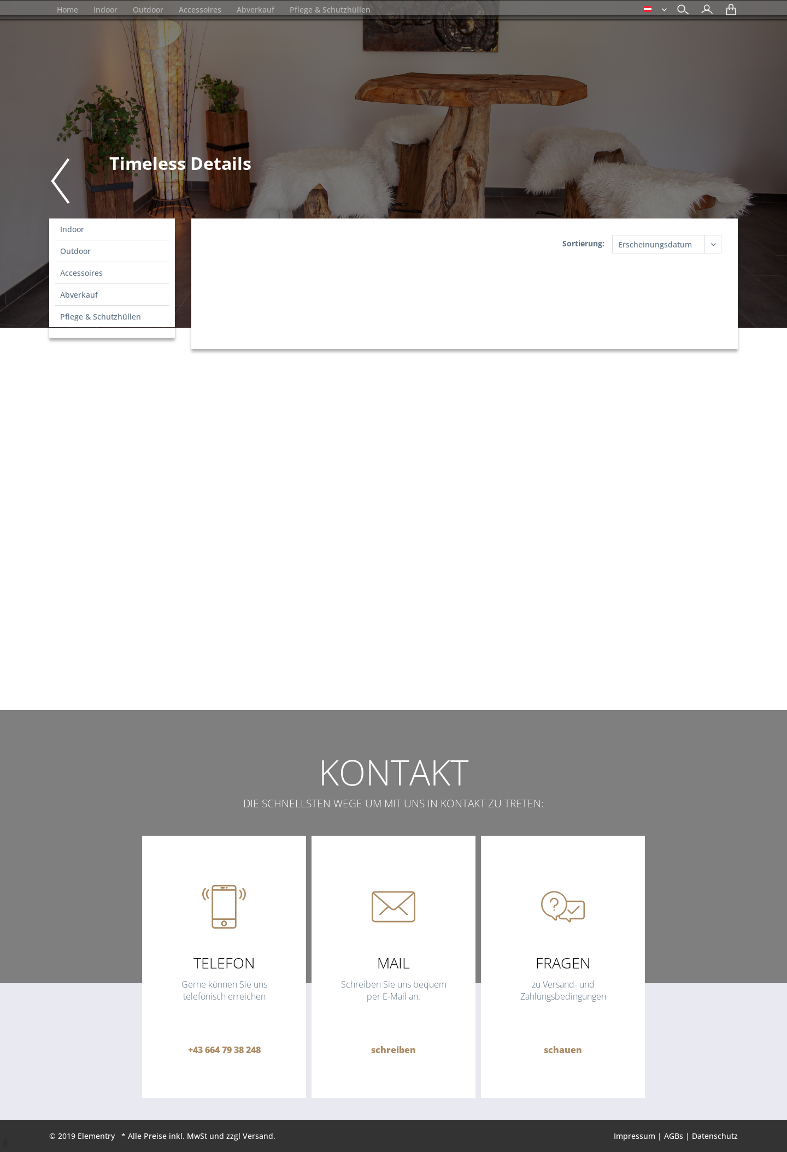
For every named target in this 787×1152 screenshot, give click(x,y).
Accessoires (81, 273)
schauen (563, 1050)
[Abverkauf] (255, 9)
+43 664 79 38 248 (224, 1050)
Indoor (72, 229)
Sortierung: (583, 243)
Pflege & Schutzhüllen (100, 316)
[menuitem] (704, 11)
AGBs (673, 1136)
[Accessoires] (200, 9)
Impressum (634, 1136)
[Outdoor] (148, 9)
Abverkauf (79, 295)
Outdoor (75, 251)
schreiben (393, 1050)
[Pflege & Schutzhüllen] (330, 9)
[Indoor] (105, 9)
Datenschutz (715, 1136)
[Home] (67, 9)
